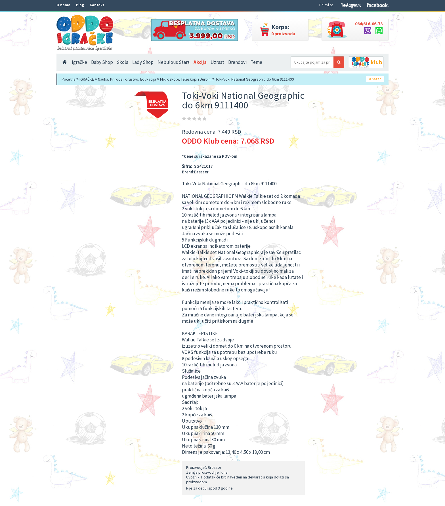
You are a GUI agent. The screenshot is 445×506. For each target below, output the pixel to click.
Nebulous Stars (174, 62)
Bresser (201, 172)
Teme (256, 62)
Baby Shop (102, 62)
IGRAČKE (86, 79)
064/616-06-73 (369, 23)
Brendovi (237, 62)
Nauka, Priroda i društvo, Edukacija (127, 79)
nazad (375, 79)
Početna (68, 79)
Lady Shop (143, 62)
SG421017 (203, 166)
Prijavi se (326, 5)
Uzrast (217, 62)
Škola (122, 62)
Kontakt (97, 5)
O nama (63, 5)
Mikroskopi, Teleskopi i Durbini (185, 79)
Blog (80, 5)
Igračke (79, 62)
